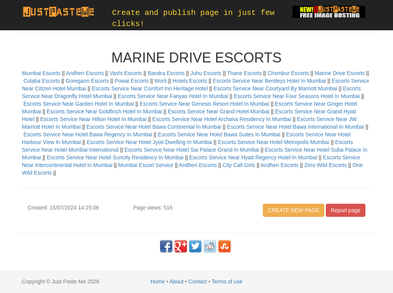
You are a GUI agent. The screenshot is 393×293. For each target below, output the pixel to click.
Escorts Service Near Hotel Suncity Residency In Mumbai (115, 157)
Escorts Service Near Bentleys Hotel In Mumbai (269, 81)
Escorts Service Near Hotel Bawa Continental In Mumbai (153, 127)
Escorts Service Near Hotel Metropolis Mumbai (273, 142)
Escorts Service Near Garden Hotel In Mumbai (78, 104)
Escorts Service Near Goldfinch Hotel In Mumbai (104, 111)
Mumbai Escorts (41, 73)
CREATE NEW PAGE (293, 210)
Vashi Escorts (126, 73)
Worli (161, 81)
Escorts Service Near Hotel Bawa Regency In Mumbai (87, 134)
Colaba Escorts (41, 81)
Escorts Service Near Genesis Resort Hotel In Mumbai (204, 104)
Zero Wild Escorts (325, 165)
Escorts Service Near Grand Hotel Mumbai (218, 111)
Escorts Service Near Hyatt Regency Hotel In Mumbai (253, 157)
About (177, 281)
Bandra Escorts (166, 73)
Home (157, 281)
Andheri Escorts (85, 73)
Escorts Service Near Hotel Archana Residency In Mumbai (221, 119)
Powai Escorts (132, 81)
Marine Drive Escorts (340, 73)
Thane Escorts (244, 73)
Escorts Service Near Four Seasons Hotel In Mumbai (297, 96)
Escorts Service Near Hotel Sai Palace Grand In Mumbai (191, 150)
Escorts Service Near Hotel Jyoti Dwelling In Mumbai (149, 142)
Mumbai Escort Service (145, 165)
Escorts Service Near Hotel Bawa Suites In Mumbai (219, 134)
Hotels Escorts (189, 81)
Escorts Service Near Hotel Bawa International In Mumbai (295, 127)
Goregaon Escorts (87, 81)
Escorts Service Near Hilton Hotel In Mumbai (93, 119)
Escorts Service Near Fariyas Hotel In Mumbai (173, 96)
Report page (345, 210)
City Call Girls (239, 165)
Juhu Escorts (205, 73)
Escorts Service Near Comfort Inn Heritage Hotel (150, 88)
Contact (197, 281)
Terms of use (227, 281)
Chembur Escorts (288, 73)
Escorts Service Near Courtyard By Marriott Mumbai (275, 88)
